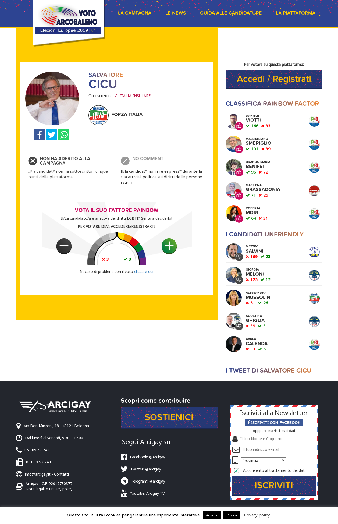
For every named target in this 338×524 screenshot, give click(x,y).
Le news (175, 13)
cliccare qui (143, 271)
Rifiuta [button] (232, 515)
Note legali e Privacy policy (49, 488)
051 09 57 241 (36, 449)
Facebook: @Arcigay (147, 456)
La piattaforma (295, 13)
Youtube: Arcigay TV (147, 493)
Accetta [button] (212, 515)
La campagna (134, 13)
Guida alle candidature (231, 13)
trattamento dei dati (287, 470)
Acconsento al (274, 470)
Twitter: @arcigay (145, 469)
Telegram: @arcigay (148, 481)
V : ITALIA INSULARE (133, 95)
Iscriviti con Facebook (274, 422)
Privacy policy (257, 515)
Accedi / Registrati (274, 78)
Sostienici (169, 417)
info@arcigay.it (38, 474)
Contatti (61, 474)
